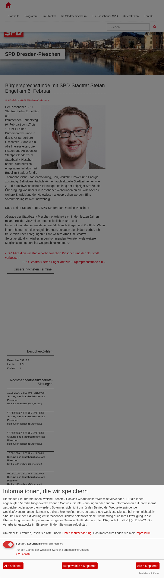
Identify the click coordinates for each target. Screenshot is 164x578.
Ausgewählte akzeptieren (79, 566)
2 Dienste (23, 554)
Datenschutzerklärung (77, 533)
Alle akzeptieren (147, 566)
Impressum (143, 533)
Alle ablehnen (13, 566)
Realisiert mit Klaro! (149, 573)
